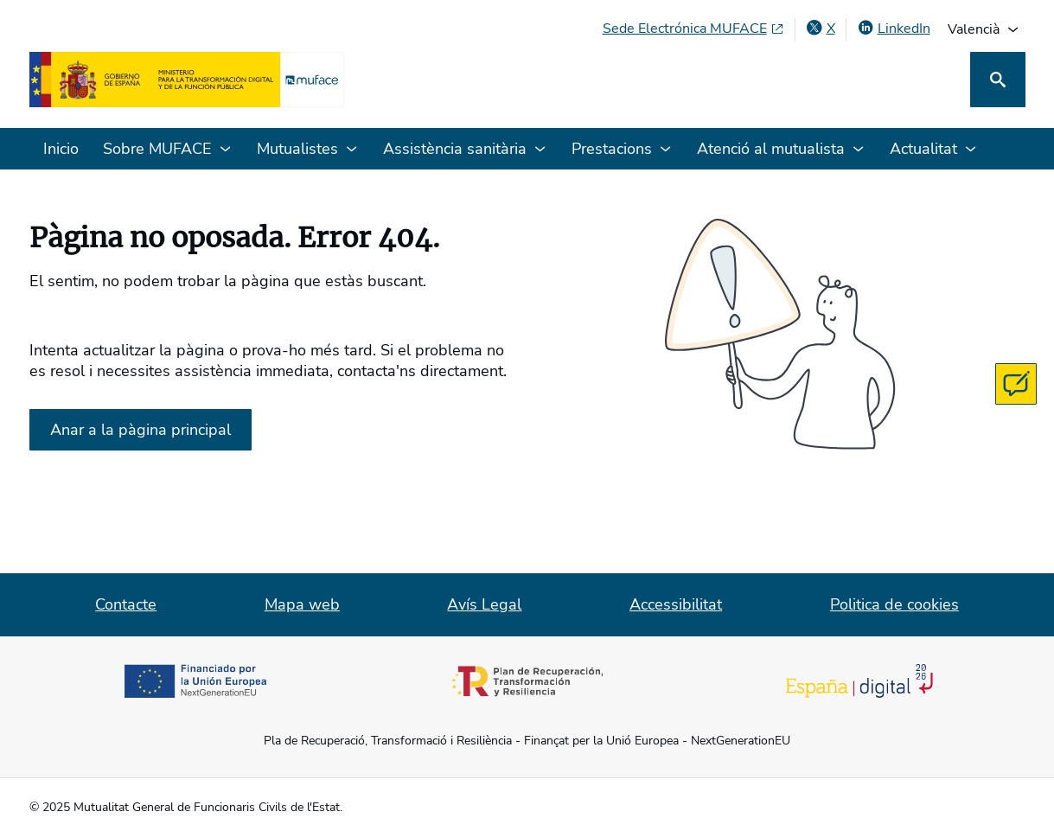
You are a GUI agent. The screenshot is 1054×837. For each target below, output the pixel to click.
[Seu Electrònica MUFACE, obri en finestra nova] (693, 28)
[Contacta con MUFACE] (1016, 384)
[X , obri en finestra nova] (820, 28)
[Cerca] (997, 79)
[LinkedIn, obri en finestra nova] (893, 28)
